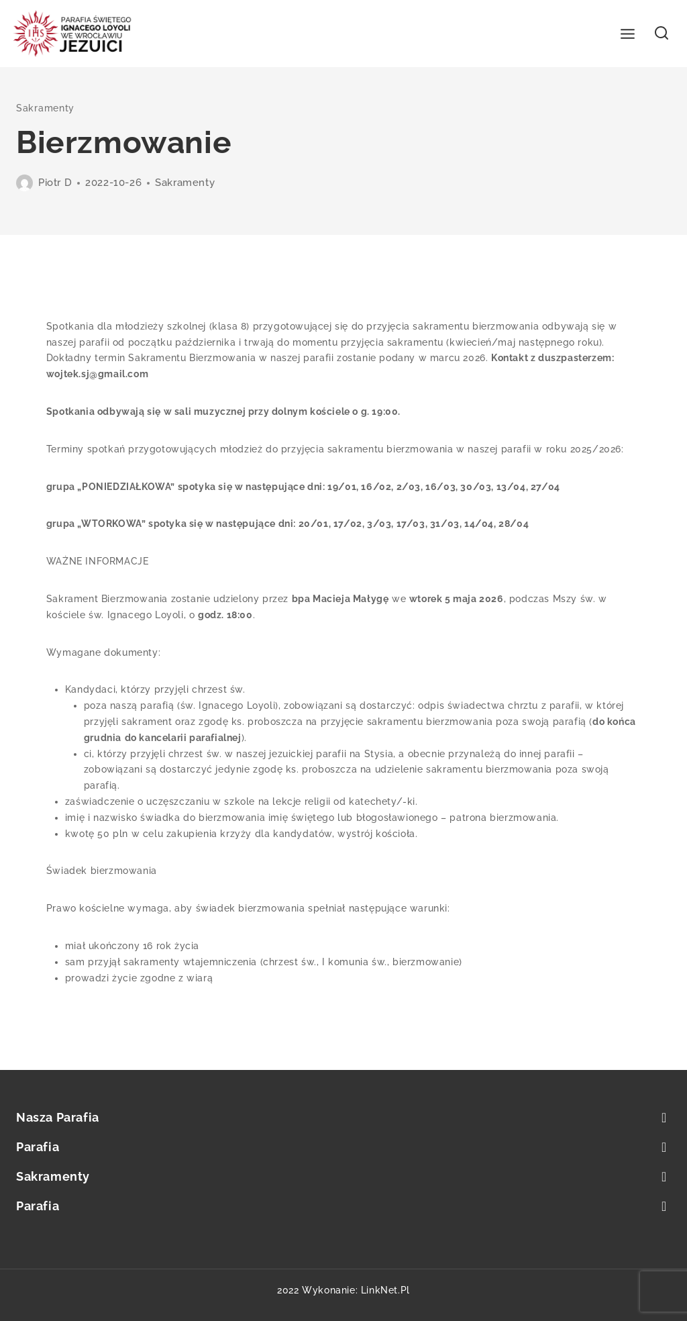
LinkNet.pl (385, 1290)
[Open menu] (628, 33)
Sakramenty (45, 108)
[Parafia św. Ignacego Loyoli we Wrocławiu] (72, 34)
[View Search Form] (662, 34)
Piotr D (55, 183)
